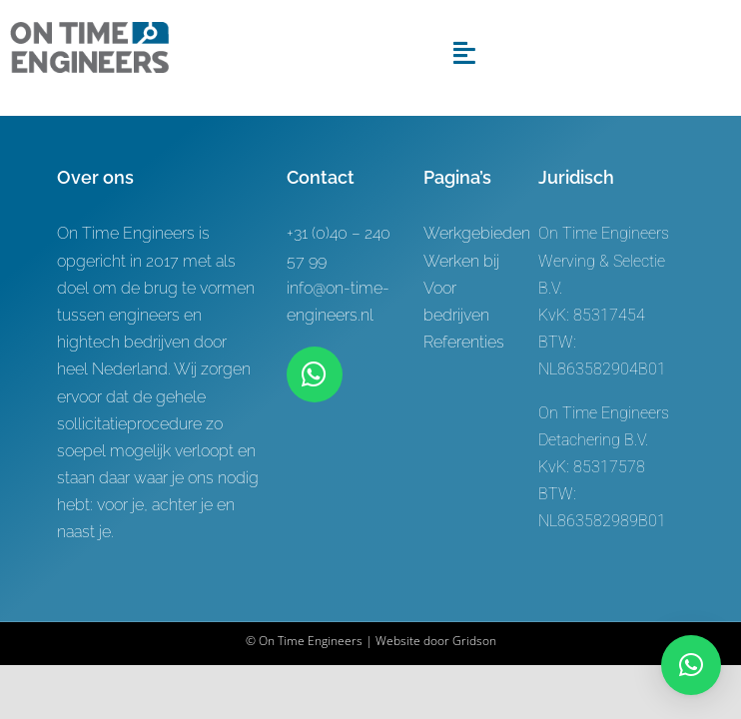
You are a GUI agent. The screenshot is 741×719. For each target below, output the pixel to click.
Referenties (463, 342)
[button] (691, 665)
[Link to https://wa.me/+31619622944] (315, 374)
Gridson (474, 640)
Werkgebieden (476, 233)
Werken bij (461, 261)
